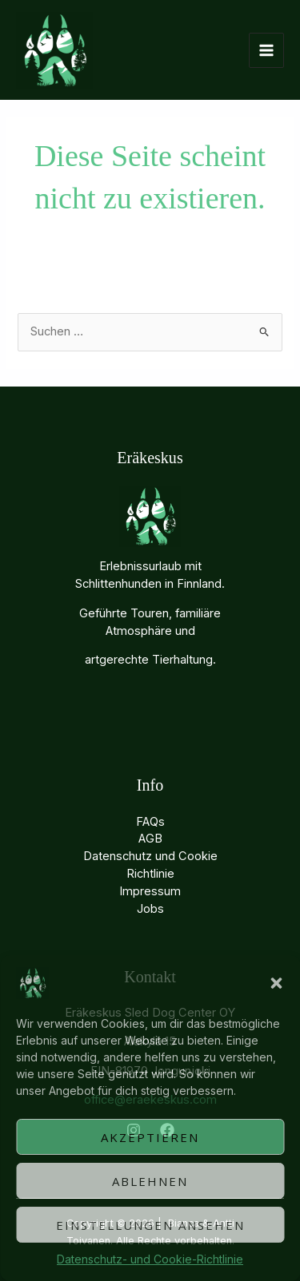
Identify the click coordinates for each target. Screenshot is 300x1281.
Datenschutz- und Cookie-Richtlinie (150, 1259)
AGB (150, 838)
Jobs (150, 909)
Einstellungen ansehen (150, 1225)
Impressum (150, 891)
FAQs (150, 822)
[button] (276, 983)
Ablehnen (150, 1181)
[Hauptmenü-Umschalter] (266, 50)
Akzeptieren (150, 1137)
